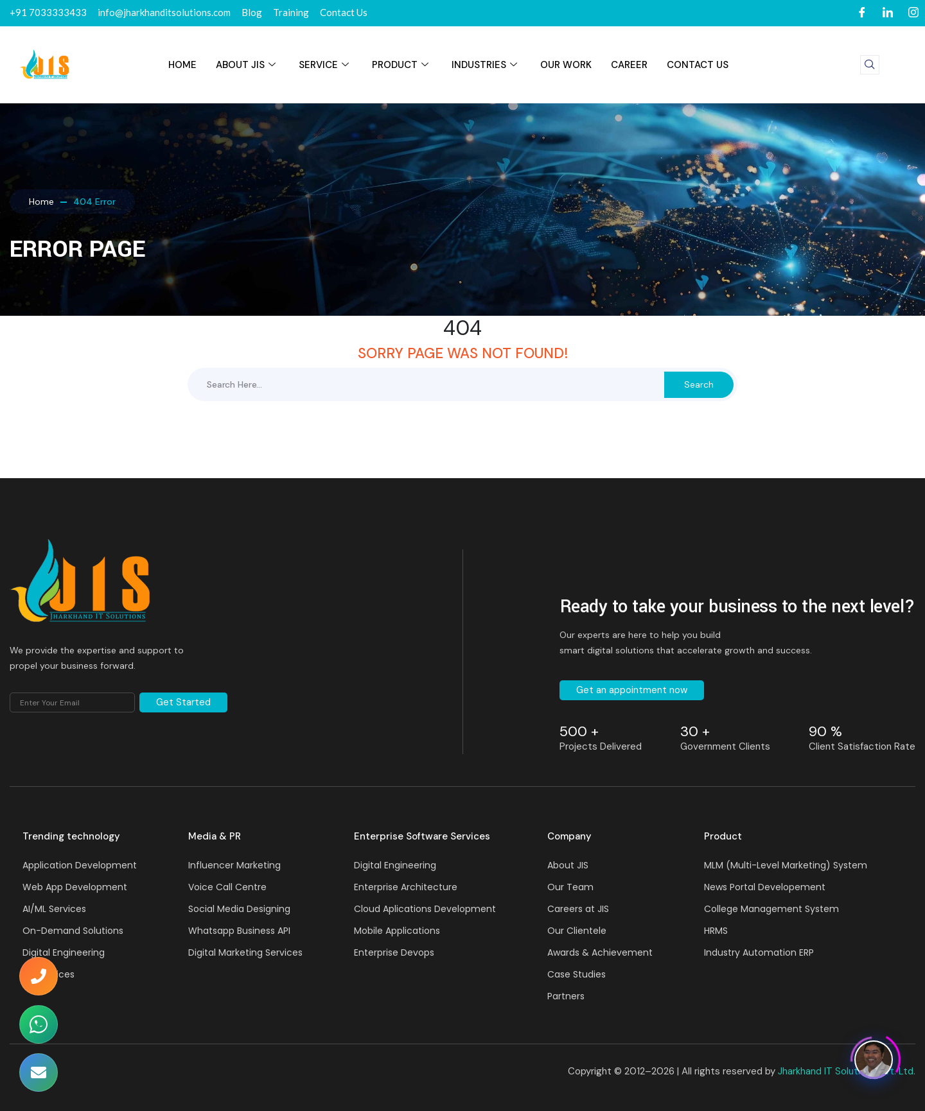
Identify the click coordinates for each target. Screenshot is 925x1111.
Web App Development (74, 887)
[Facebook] (862, 13)
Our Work (566, 64)
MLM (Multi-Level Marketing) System (785, 865)
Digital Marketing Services (245, 952)
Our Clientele (576, 930)
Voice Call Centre (227, 887)
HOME (182, 64)
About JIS (246, 64)
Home (41, 201)
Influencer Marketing (234, 865)
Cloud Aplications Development (425, 908)
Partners (566, 996)
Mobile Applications (397, 930)
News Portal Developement (764, 887)
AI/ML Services (54, 908)
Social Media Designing (239, 908)
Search (699, 384)
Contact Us (697, 64)
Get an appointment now (631, 690)
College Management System (771, 908)
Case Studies (576, 974)
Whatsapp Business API (239, 930)
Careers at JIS (578, 908)
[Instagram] (913, 13)
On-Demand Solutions (72, 930)
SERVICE (324, 64)
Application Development (79, 865)
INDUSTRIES (484, 64)
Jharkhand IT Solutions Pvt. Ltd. (846, 1071)
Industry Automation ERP (759, 952)
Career (629, 64)
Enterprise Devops (394, 952)
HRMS (716, 930)
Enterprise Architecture (405, 887)
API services (48, 974)
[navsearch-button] (869, 64)
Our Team (570, 887)
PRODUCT (400, 64)
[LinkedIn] (888, 13)
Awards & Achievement (600, 952)
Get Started (183, 702)
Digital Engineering (63, 952)
